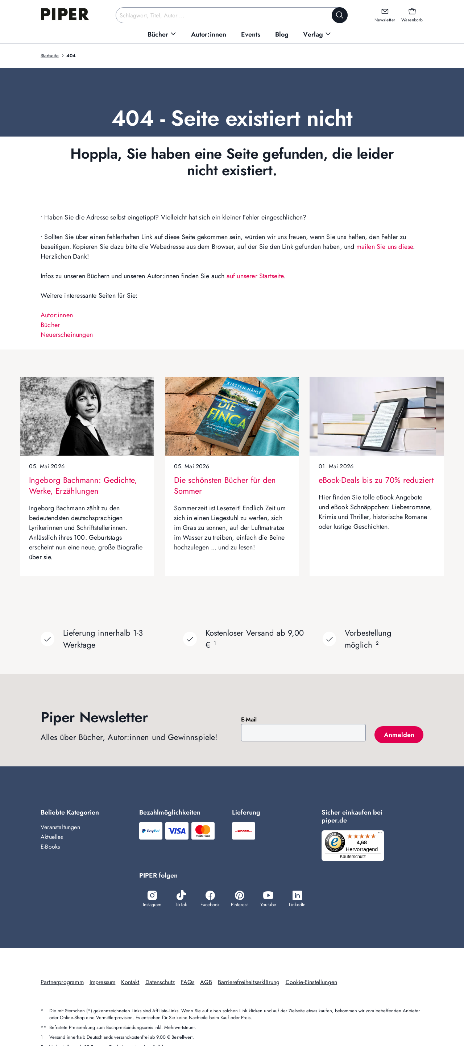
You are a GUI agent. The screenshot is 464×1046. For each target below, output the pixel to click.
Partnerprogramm (62, 983)
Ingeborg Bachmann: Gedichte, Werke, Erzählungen (83, 485)
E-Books (50, 846)
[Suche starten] (340, 15)
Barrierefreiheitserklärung (249, 983)
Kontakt (130, 983)
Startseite (50, 55)
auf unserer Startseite (255, 276)
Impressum (103, 983)
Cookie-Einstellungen (311, 983)
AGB (206, 983)
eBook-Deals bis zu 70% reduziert (376, 480)
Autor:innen (57, 315)
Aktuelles (52, 837)
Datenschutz (160, 983)
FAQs (188, 983)
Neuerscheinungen (67, 334)
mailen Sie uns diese (384, 246)
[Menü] (382, 834)
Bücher (50, 325)
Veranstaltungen (60, 827)
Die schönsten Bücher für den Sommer (225, 485)
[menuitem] (162, 34)
